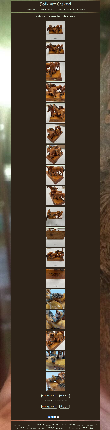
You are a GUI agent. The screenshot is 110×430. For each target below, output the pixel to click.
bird (80, 428)
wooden (67, 428)
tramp (28, 425)
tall (28, 428)
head (31, 428)
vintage (50, 427)
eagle (91, 425)
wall (34, 428)
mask (95, 425)
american (48, 425)
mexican (59, 428)
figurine (78, 425)
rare (88, 425)
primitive (64, 425)
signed (92, 428)
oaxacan (33, 425)
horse (17, 428)
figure (84, 425)
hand (22, 427)
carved (55, 424)
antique (41, 424)
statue (43, 428)
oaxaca (24, 425)
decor (19, 425)
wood (85, 427)
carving (72, 424)
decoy (15, 425)
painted (75, 428)
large (39, 428)
